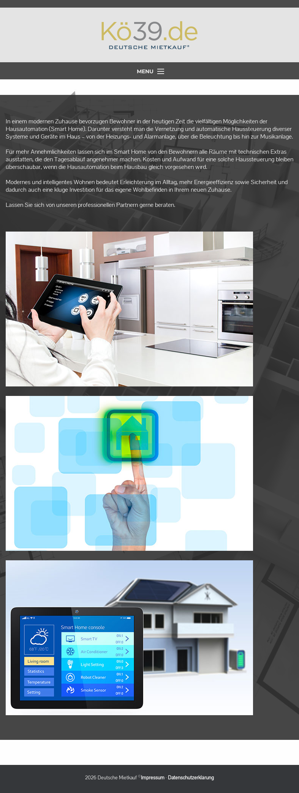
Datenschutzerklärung (191, 778)
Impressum (153, 778)
